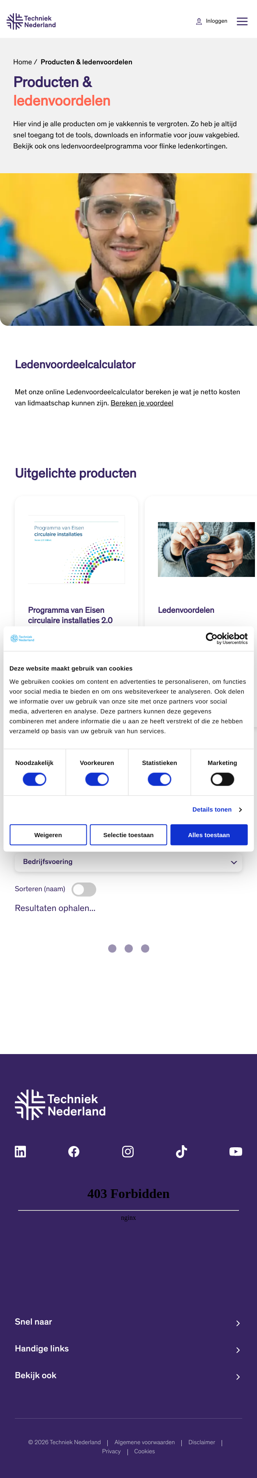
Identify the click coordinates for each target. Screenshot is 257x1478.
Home (22, 62)
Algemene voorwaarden (144, 1443)
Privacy (111, 1452)
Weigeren (48, 834)
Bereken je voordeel (142, 403)
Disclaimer (201, 1443)
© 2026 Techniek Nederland (64, 1443)
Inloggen (216, 21)
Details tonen (212, 809)
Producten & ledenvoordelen (86, 62)
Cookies (144, 1452)
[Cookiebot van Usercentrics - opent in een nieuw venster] (212, 639)
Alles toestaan (209, 834)
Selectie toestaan (128, 834)
